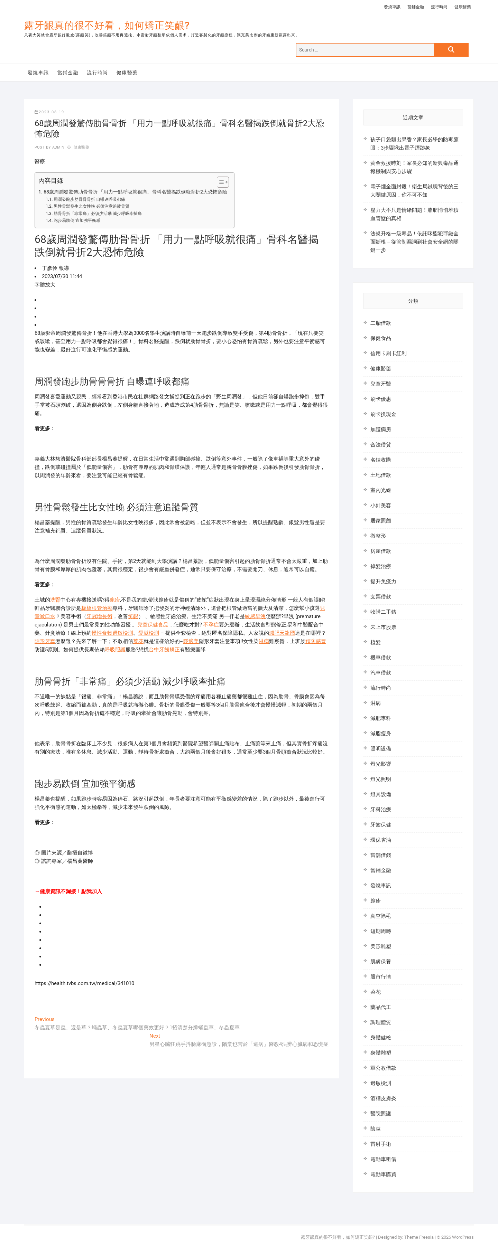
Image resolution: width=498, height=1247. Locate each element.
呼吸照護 (115, 649)
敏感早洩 (255, 616)
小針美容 (380, 505)
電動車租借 (383, 1159)
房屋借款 (380, 551)
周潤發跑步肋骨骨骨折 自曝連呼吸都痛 (89, 199)
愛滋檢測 (148, 633)
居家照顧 (380, 521)
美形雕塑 (380, 946)
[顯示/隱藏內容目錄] (219, 182)
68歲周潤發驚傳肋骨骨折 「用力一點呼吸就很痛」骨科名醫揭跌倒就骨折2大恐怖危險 (135, 192)
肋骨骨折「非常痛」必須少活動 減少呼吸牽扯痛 (98, 213)
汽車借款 (380, 673)
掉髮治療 (380, 566)
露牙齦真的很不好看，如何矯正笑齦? (107, 25)
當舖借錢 (380, 855)
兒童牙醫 (380, 384)
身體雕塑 (380, 1053)
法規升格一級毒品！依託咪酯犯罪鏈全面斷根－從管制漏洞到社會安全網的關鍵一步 (414, 241)
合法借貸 (380, 445)
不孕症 (211, 625)
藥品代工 (380, 1007)
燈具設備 (380, 794)
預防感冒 (315, 641)
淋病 (264, 641)
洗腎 (55, 600)
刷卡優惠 (380, 399)
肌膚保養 (380, 961)
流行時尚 (439, 6)
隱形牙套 (45, 641)
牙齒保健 (380, 825)
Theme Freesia (419, 1237)
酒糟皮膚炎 (383, 1098)
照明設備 (380, 749)
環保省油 (380, 840)
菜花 (138, 641)
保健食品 (380, 338)
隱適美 (191, 641)
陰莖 (375, 1129)
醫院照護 (380, 1114)
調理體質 (380, 1022)
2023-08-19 (49, 112)
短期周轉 (380, 931)
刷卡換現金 (383, 414)
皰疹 (115, 600)
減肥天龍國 (282, 633)
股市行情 (380, 977)
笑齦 (133, 616)
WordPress (463, 1237)
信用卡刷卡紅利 (388, 353)
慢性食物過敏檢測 (112, 633)
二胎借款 (380, 323)
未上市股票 (383, 627)
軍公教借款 (383, 1068)
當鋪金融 (415, 6)
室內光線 (380, 490)
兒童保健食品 (152, 625)
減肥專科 (380, 718)
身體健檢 (380, 1038)
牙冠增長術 (99, 616)
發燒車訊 (392, 6)
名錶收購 (380, 460)
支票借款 (380, 597)
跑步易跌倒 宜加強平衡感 (77, 220)
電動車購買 (383, 1174)
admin (57, 147)
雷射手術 (380, 1144)
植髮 (375, 642)
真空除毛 (380, 916)
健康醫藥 (462, 6)
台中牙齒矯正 (164, 649)
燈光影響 (380, 764)
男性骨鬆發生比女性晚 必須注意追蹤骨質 (91, 206)
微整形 (378, 536)
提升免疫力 (383, 581)
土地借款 (380, 475)
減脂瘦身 (380, 733)
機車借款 (380, 657)
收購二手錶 (383, 612)
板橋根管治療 (96, 608)
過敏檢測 (380, 1083)
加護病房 (380, 429)
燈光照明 (380, 779)
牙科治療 (380, 809)
